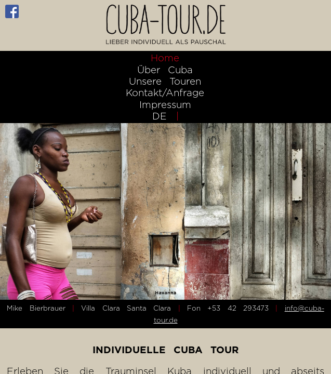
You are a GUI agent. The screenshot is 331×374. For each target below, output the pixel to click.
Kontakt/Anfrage (165, 92)
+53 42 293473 (238, 308)
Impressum (165, 104)
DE (159, 116)
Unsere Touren (165, 81)
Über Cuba (165, 69)
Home (165, 57)
